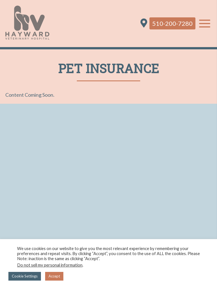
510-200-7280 (172, 23)
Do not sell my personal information (49, 265)
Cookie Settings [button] (25, 276)
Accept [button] (54, 276)
